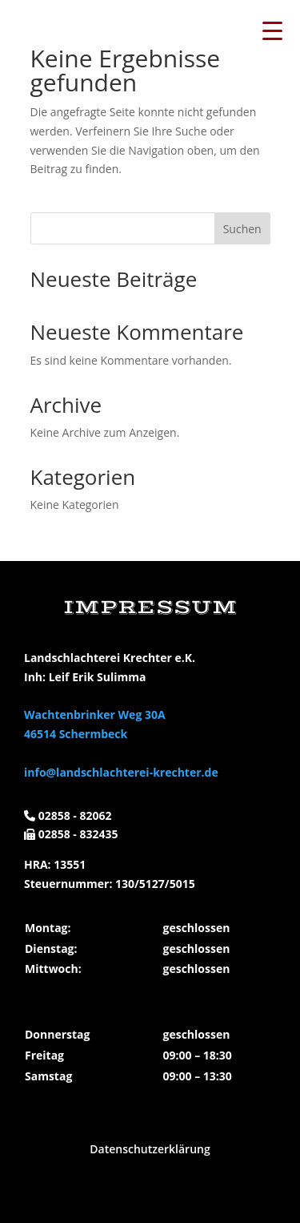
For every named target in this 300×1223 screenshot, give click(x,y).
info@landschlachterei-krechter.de (121, 772)
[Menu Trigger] (272, 30)
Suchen (242, 228)
